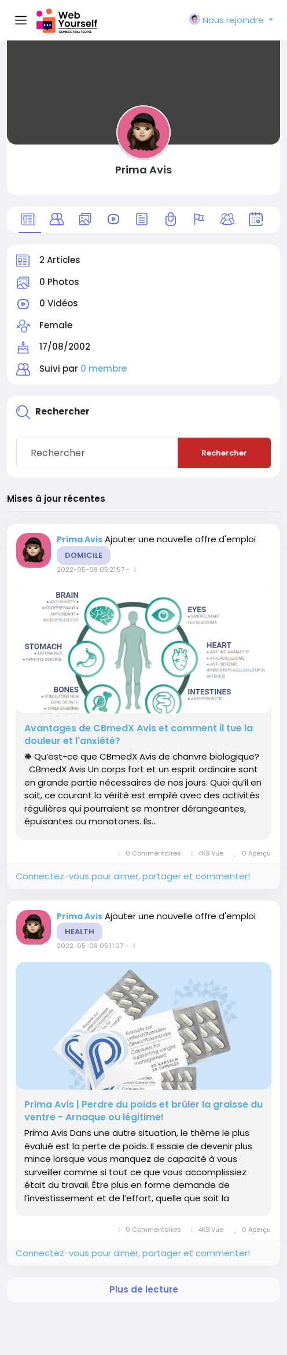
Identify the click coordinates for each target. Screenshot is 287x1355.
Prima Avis (143, 169)
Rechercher (224, 452)
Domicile (83, 555)
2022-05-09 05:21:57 (90, 569)
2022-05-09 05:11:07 (90, 945)
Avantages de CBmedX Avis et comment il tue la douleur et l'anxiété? (138, 734)
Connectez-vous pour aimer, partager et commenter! (133, 876)
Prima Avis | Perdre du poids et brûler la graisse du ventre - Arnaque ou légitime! (143, 1111)
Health (79, 931)
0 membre (103, 368)
